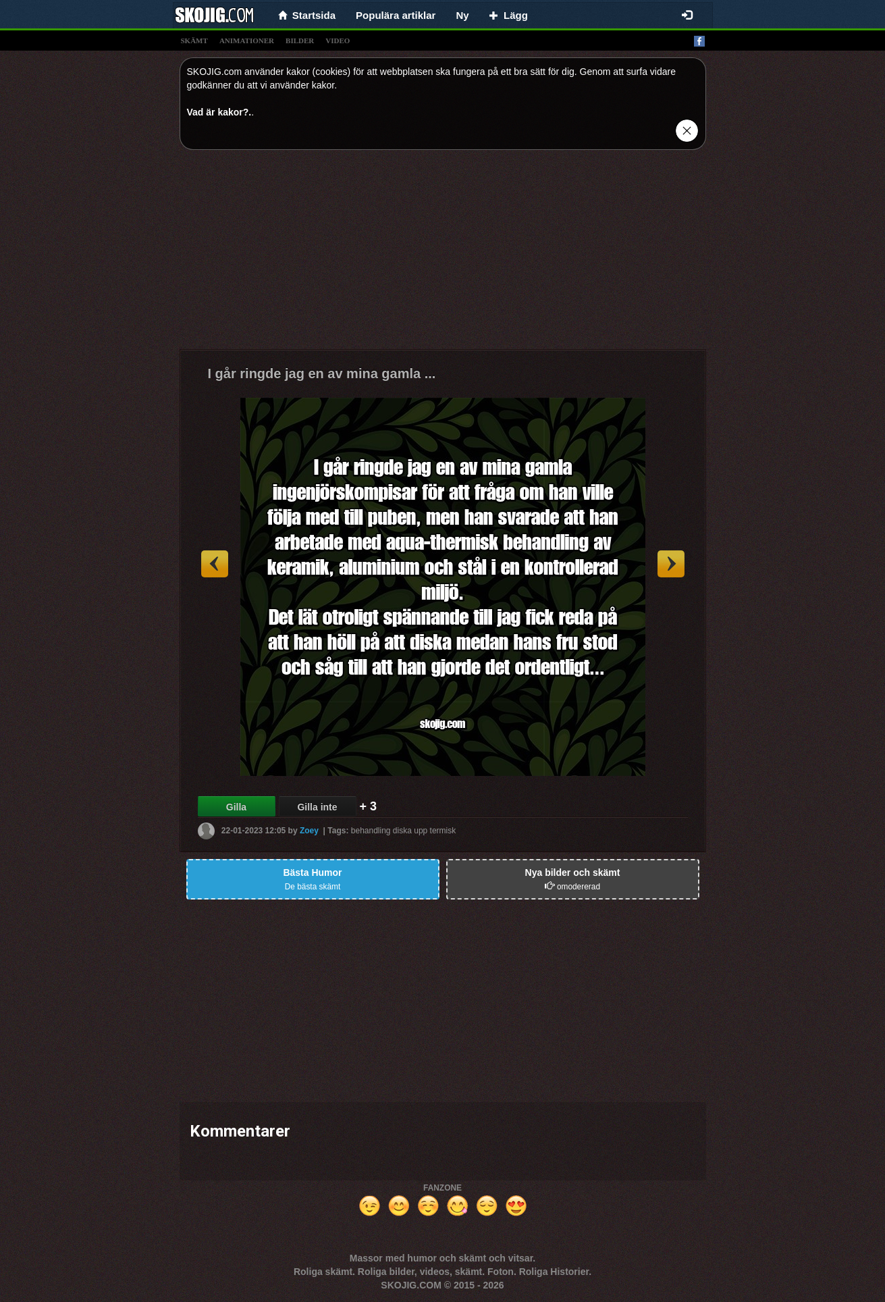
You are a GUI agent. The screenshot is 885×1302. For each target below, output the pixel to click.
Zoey (309, 830)
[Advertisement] (443, 254)
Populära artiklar (395, 15)
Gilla (236, 807)
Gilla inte (317, 807)
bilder (300, 40)
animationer (246, 40)
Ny (462, 15)
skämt (194, 40)
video (337, 40)
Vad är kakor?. (219, 112)
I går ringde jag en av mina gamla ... (322, 373)
